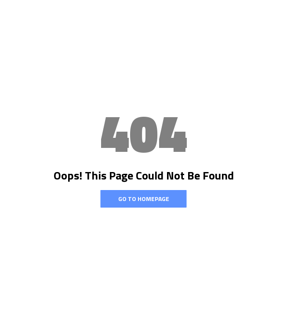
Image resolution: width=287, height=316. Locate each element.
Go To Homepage (143, 198)
